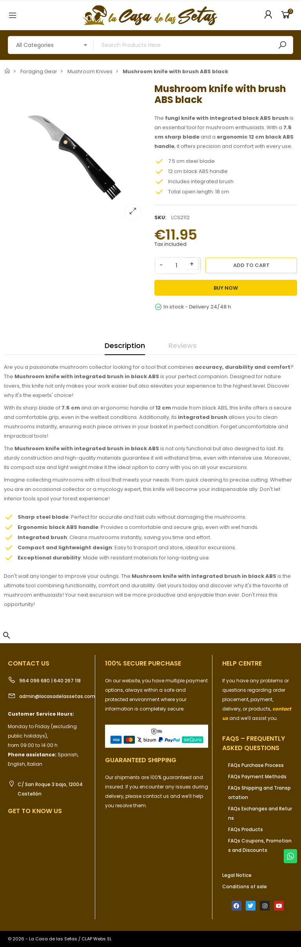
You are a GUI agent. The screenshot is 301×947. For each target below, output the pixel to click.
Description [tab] (125, 345)
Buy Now (226, 288)
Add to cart (251, 265)
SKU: (160, 217)
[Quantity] (176, 265)
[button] (6, 635)
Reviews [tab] (183, 345)
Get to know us (35, 810)
